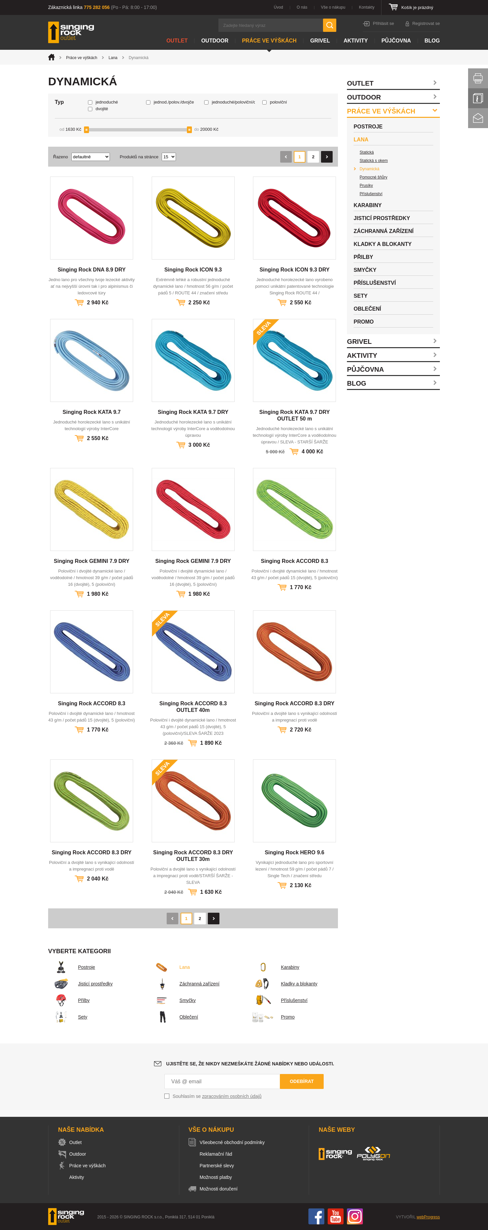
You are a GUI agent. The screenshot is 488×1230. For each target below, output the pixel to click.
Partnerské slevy (218, 1165)
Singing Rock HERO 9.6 (294, 852)
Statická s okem (374, 160)
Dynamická (369, 169)
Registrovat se (426, 23)
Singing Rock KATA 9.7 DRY (193, 412)
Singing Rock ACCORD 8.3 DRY (295, 703)
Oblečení (174, 1017)
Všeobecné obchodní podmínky (233, 1142)
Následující (327, 157)
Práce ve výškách (269, 40)
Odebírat (302, 1081)
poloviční (278, 102)
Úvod (278, 7)
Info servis (478, 98)
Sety (67, 1017)
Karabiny (275, 967)
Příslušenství (279, 1000)
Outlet (177, 40)
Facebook (316, 1216)
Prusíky (366, 185)
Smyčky (173, 1000)
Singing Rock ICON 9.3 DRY (295, 269)
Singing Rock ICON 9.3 (193, 269)
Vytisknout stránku (478, 78)
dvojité (102, 108)
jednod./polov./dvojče (174, 102)
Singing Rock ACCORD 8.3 (294, 561)
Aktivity (356, 40)
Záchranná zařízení (185, 984)
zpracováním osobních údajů (232, 1096)
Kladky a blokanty (284, 984)
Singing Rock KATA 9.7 (92, 412)
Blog (432, 40)
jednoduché (107, 102)
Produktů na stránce (139, 156)
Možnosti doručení (220, 1189)
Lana (113, 57)
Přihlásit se (383, 23)
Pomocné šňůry (373, 177)
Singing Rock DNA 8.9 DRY (91, 269)
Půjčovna (396, 40)
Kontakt (478, 118)
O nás (302, 7)
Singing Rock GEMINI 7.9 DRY (91, 561)
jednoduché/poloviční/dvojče (233, 102)
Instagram (355, 1216)
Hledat (329, 25)
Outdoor (214, 40)
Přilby (69, 1000)
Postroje (71, 967)
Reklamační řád (217, 1154)
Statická (367, 152)
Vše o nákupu (333, 7)
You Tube (336, 1216)
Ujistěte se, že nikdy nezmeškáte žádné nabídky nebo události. (250, 1063)
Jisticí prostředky (80, 984)
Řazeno (60, 156)
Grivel (320, 40)
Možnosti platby (217, 1177)
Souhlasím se (217, 1096)
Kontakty (366, 7)
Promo (272, 1017)
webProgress (428, 1217)
